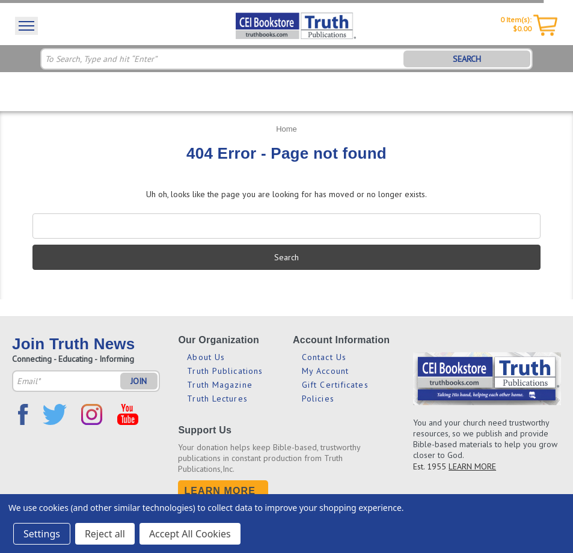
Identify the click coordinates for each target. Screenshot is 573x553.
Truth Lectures (217, 398)
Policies (318, 398)
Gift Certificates (335, 384)
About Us (206, 357)
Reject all (105, 533)
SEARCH (467, 58)
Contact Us (324, 357)
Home (286, 128)
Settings (41, 533)
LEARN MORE (472, 466)
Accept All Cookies (190, 533)
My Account (325, 370)
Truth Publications (225, 370)
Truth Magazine (219, 384)
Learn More (220, 491)
